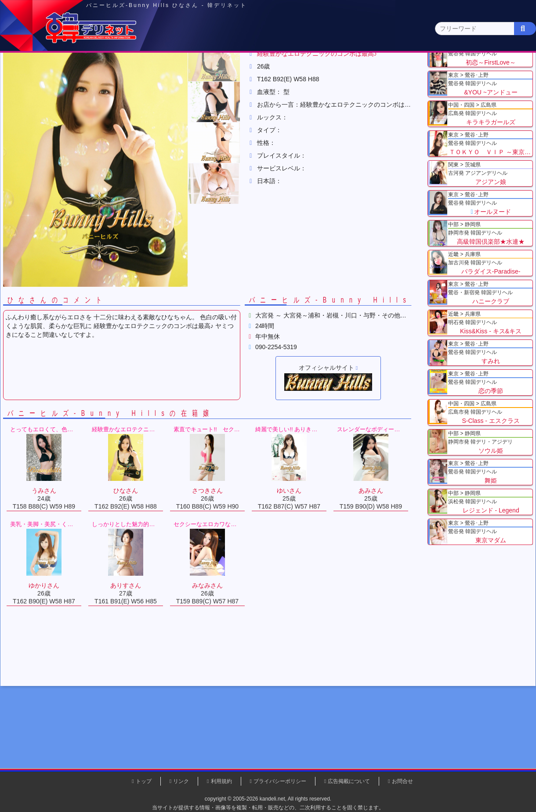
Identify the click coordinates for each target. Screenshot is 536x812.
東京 (114, 68)
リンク (181, 781)
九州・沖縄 (494, 68)
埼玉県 (110, 109)
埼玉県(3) (163, 86)
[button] (220, 148)
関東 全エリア (33, 86)
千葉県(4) (127, 86)
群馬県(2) (199, 86)
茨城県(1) (236, 86)
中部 (304, 68)
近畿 (367, 68)
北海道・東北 (241, 68)
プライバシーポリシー (280, 781)
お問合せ (402, 781)
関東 (178, 68)
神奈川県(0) (87, 86)
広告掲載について (349, 781)
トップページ (42, 68)
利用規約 (221, 781)
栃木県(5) (272, 86)
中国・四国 (431, 68)
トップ (37, 109)
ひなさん (237, 109)
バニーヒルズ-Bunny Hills (175, 109)
